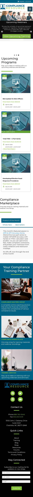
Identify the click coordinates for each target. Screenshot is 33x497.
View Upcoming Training (16, 36)
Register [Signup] (21, 1)
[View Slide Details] (16, 16)
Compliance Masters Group (13, 302)
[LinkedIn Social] (12, 400)
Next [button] (30, 31)
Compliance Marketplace (12, 339)
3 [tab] (18, 55)
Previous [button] (2, 31)
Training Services (8, 373)
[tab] (11, 220)
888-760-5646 (19, 414)
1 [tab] (14, 55)
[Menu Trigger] (30, 9)
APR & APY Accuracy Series (14, 233)
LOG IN (28, 1)
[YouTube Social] (20, 400)
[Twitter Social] (20, 393)
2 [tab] (16, 55)
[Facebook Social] (12, 393)
